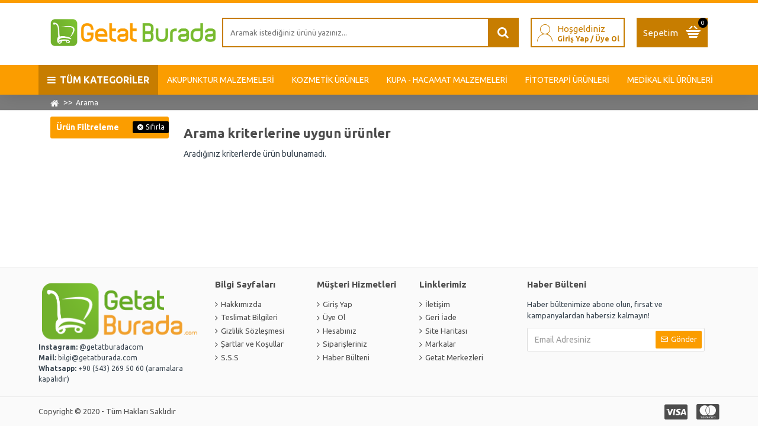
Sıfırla (155, 127)
